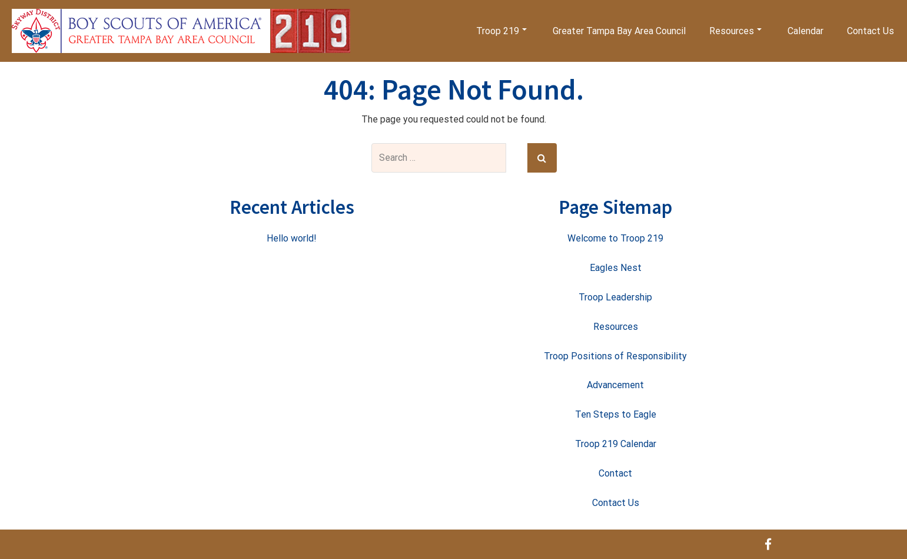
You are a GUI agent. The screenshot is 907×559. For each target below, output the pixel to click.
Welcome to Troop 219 (615, 238)
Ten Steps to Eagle (615, 414)
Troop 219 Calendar (615, 443)
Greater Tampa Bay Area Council (619, 31)
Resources (735, 31)
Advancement (615, 385)
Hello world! (292, 238)
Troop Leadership (615, 297)
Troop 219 (501, 31)
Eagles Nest (616, 267)
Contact (615, 473)
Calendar (805, 31)
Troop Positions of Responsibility (615, 356)
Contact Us (870, 31)
